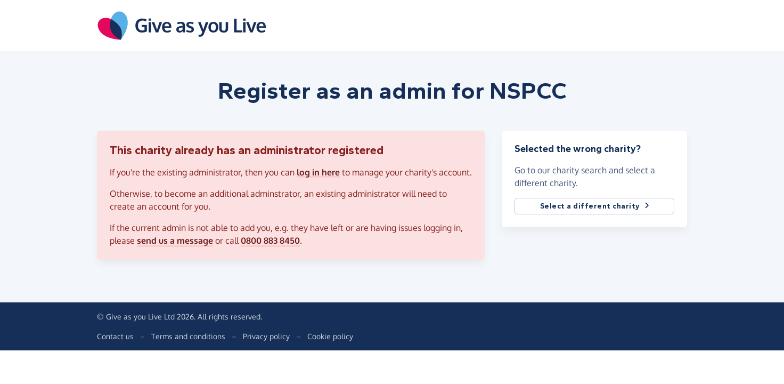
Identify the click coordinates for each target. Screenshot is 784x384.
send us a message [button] (175, 240)
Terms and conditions (188, 336)
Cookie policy (330, 336)
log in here (318, 172)
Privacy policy (266, 336)
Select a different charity (594, 206)
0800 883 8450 (270, 240)
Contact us (115, 336)
